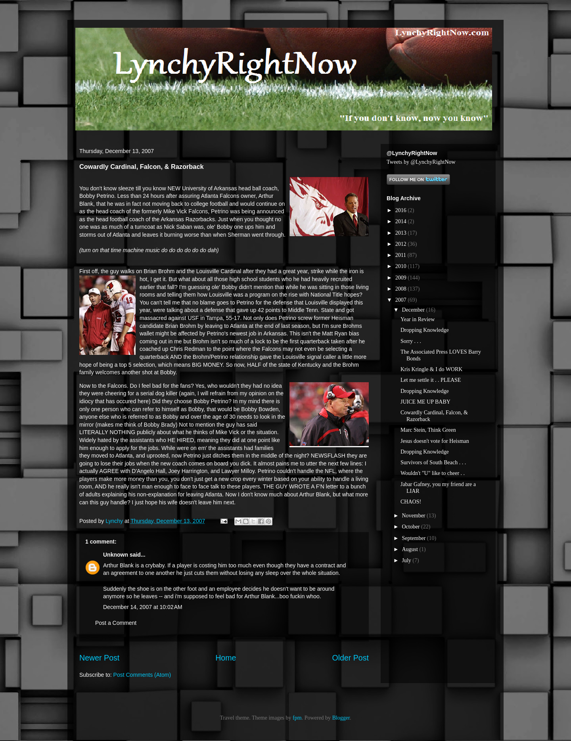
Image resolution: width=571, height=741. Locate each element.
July (407, 560)
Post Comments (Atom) (142, 675)
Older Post (350, 657)
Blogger (341, 718)
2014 (401, 221)
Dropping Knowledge (424, 330)
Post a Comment (115, 623)
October (411, 527)
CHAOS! (410, 502)
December (414, 310)
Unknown (115, 554)
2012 (401, 244)
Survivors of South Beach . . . (433, 462)
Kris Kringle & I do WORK (431, 369)
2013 (401, 233)
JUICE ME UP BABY (425, 402)
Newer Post (99, 657)
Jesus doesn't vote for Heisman (434, 441)
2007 (401, 300)
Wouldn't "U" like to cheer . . (432, 473)
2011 (401, 255)
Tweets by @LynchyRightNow (421, 162)
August (410, 549)
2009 (401, 278)
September (414, 538)
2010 (401, 266)
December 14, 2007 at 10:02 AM (142, 607)
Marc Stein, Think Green (428, 430)
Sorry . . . (410, 341)
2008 (401, 289)
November (414, 516)
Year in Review (417, 319)
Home (225, 657)
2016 (401, 210)
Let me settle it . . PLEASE (430, 380)
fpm (297, 718)
